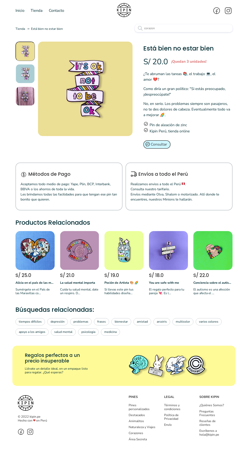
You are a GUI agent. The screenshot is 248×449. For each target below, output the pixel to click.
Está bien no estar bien (47, 29)
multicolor (183, 322)
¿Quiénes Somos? (211, 405)
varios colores (208, 322)
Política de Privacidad (171, 417)
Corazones (136, 433)
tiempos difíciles (30, 322)
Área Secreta (138, 439)
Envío (168, 425)
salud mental (63, 332)
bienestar (121, 322)
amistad (142, 322)
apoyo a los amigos (32, 332)
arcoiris (162, 322)
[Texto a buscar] (183, 28)
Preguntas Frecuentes (207, 413)
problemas (80, 322)
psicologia (88, 332)
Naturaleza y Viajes (142, 427)
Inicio (20, 10)
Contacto (56, 10)
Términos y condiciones (172, 407)
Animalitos (136, 421)
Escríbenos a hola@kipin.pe (209, 433)
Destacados (137, 415)
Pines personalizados (139, 407)
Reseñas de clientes (207, 423)
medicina (110, 332)
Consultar (159, 144)
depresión (58, 322)
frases (101, 322)
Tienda (37, 10)
